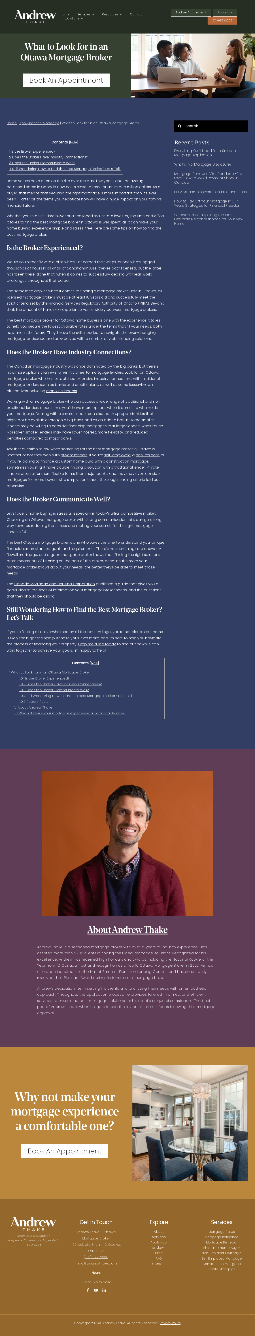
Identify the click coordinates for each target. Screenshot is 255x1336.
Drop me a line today (97, 644)
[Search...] (211, 126)
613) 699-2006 (96, 1257)
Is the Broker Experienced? (32, 151)
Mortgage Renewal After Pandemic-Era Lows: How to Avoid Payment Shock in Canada (208, 178)
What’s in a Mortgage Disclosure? (203, 164)
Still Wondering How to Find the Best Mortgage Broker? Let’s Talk (65, 168)
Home (12, 123)
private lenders (74, 455)
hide (73, 142)
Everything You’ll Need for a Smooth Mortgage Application (205, 153)
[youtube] (96, 1290)
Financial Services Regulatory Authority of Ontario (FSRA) (99, 303)
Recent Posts (34, 701)
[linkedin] (104, 1290)
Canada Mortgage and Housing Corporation (54, 584)
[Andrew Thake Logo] (35, 12)
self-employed (117, 455)
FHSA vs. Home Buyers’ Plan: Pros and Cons (210, 191)
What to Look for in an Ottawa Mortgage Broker (49, 672)
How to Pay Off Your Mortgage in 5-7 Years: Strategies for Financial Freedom (208, 203)
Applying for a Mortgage (39, 123)
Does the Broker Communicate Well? (42, 163)
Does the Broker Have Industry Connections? (48, 157)
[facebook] (88, 1290)
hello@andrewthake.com (96, 1263)
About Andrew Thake (33, 707)
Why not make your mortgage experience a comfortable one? (69, 713)
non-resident (147, 455)
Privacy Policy (170, 1323)
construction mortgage (127, 461)
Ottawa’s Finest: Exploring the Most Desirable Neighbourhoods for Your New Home (208, 219)
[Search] (179, 126)
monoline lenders (61, 390)
